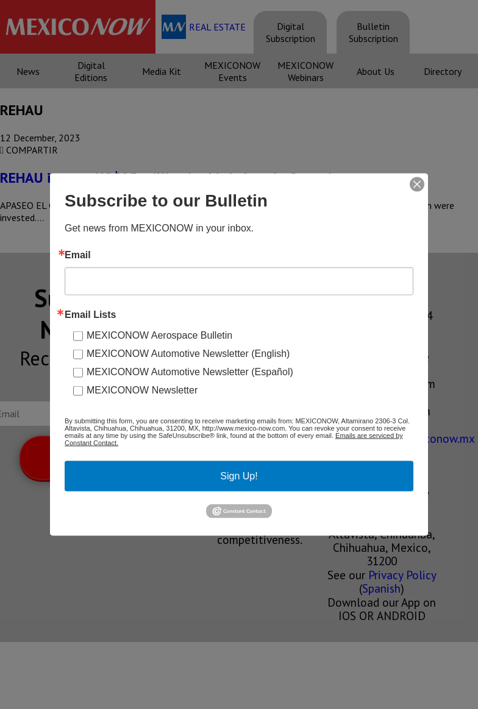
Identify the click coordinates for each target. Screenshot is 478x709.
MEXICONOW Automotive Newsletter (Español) (190, 372)
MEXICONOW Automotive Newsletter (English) (188, 353)
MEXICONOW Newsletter (142, 390)
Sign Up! (238, 476)
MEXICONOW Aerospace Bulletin (159, 335)
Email (78, 255)
